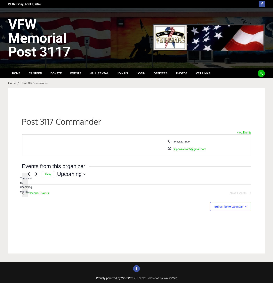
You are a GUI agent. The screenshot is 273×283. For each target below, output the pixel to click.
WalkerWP (170, 278)
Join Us (122, 73)
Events (75, 73)
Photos (182, 73)
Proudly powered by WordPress (115, 278)
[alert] (25, 185)
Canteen (35, 73)
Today (48, 174)
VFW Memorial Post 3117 (39, 38)
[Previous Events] (29, 174)
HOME (16, 73)
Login (140, 73)
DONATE (56, 73)
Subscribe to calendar (228, 206)
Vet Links (203, 73)
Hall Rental (99, 73)
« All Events (244, 132)
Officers (160, 73)
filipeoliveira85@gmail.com (189, 149)
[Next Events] (36, 174)
